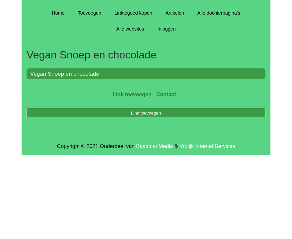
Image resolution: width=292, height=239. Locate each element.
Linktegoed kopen (133, 13)
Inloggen (166, 29)
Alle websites (130, 29)
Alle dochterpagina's (218, 13)
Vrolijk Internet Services (207, 146)
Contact (166, 94)
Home (58, 13)
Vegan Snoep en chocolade (64, 74)
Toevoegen (89, 13)
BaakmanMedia (154, 146)
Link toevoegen (131, 94)
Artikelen (175, 13)
